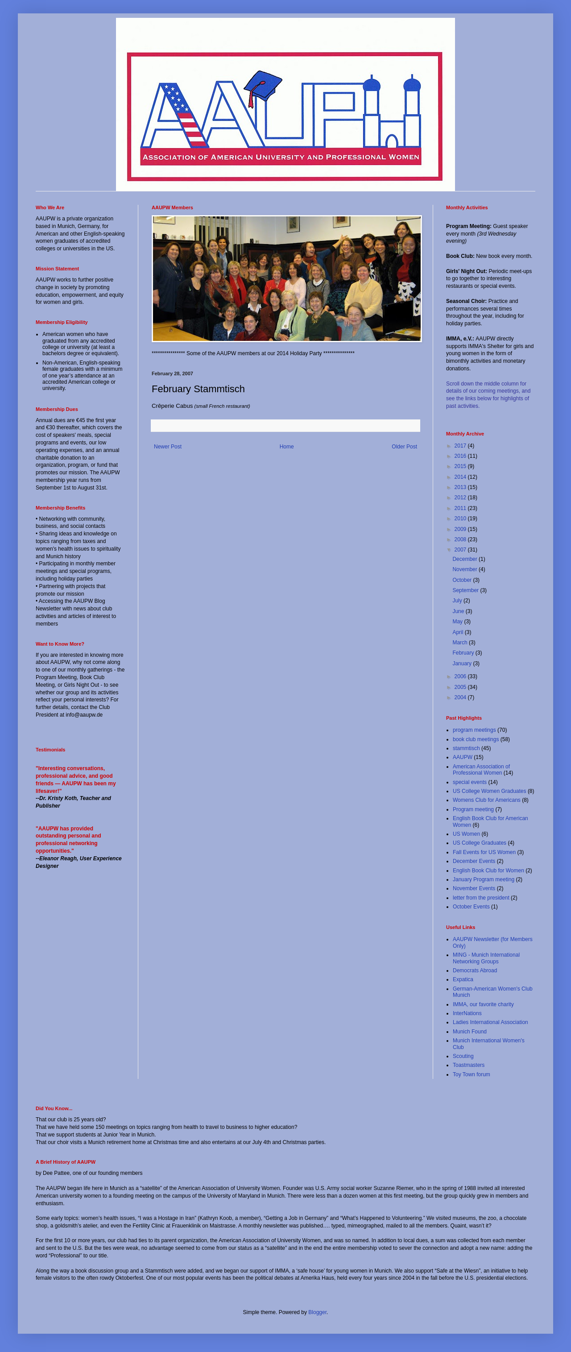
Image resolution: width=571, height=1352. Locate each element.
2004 (461, 697)
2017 (461, 446)
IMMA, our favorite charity (483, 1004)
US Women (466, 834)
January (462, 663)
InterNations (467, 1013)
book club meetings (476, 739)
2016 (461, 456)
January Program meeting (483, 879)
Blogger (317, 1312)
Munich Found (470, 1032)
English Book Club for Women (488, 870)
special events (470, 782)
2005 (461, 687)
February (463, 653)
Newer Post (168, 447)
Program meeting (473, 809)
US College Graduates (479, 843)
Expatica (463, 979)
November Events (474, 888)
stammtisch (466, 748)
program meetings (474, 730)
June (458, 611)
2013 (461, 487)
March (460, 642)
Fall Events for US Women (484, 852)
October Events (471, 907)
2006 (461, 676)
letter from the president (481, 898)
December (465, 559)
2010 (461, 518)
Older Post (404, 447)
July (457, 600)
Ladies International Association (490, 1022)
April (458, 632)
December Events (474, 861)
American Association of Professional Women (481, 769)
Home (287, 447)
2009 (461, 529)
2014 (461, 477)
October (462, 580)
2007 (461, 550)
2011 (461, 508)
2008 (461, 539)
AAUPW (462, 757)
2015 (461, 466)
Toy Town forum (471, 1074)
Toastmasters (468, 1065)
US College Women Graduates (489, 791)
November (465, 569)
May (458, 621)
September (466, 590)
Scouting (463, 1056)
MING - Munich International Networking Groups (486, 958)
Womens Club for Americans (487, 800)
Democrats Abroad (475, 970)
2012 (461, 497)
